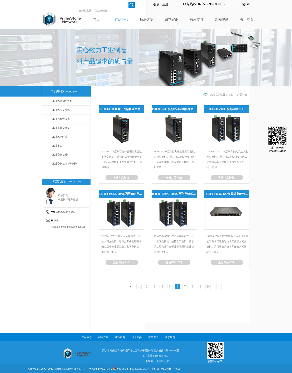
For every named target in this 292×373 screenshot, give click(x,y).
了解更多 (122, 177)
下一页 (219, 287)
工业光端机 (101, 10)
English (244, 4)
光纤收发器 (85, 10)
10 (208, 286)
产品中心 (242, 94)
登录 (156, 4)
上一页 (131, 287)
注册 (165, 4)
